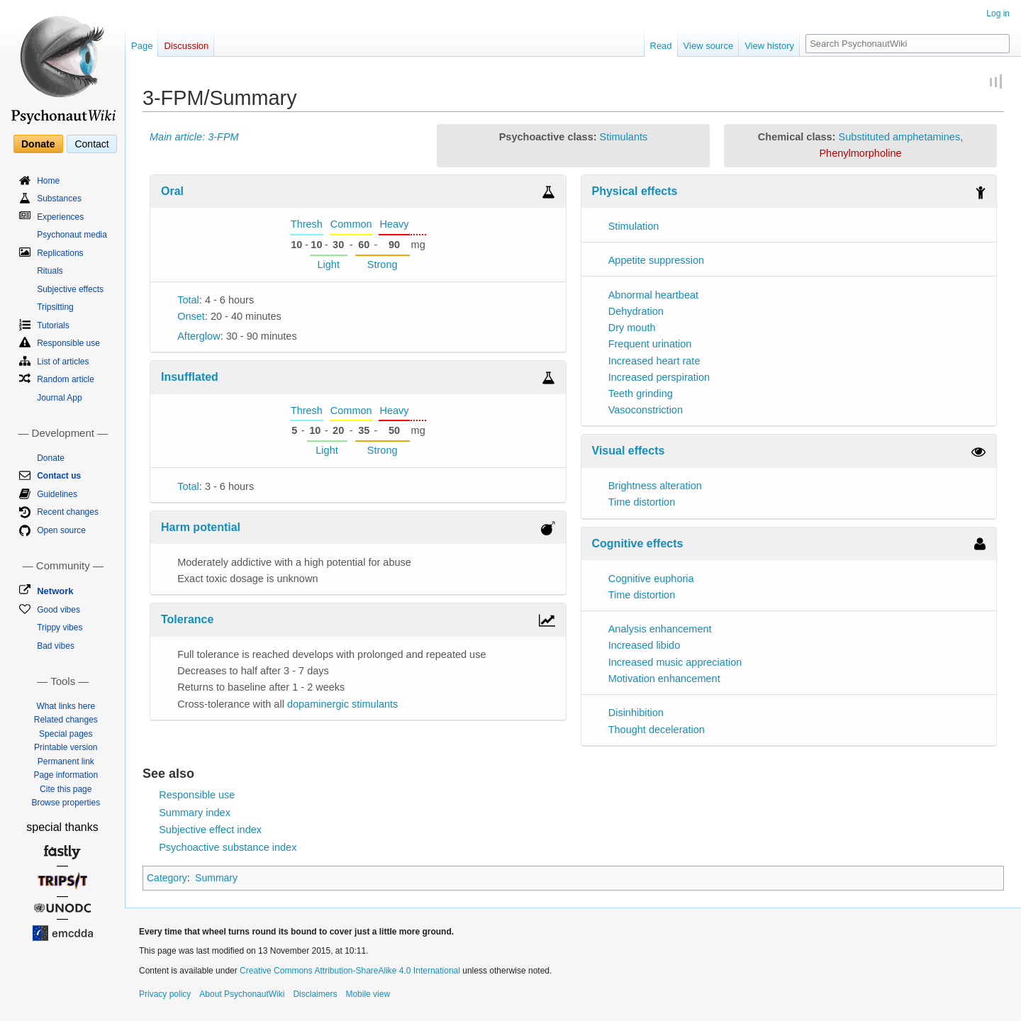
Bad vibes (55, 646)
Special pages (65, 734)
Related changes (66, 720)
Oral (172, 191)
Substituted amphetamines (899, 137)
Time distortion (642, 502)
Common (351, 224)
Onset (191, 316)
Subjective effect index (210, 829)
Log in (998, 13)
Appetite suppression (656, 260)
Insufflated (189, 377)
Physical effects (635, 191)
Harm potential (200, 527)
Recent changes (68, 512)
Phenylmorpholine (860, 153)
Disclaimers (315, 994)
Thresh (307, 224)
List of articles (63, 362)
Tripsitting (55, 307)
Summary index (194, 812)
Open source (61, 530)
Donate (38, 144)
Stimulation (633, 226)
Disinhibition (636, 712)
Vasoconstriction (645, 409)
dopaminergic (318, 704)
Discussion (186, 45)
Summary (216, 877)
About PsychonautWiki (241, 994)
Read (661, 45)
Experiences (60, 217)
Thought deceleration (656, 729)
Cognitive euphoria (651, 578)
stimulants (375, 704)
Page (141, 45)
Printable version (65, 747)
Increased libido (644, 645)
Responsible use (197, 794)
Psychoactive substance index (227, 847)
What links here (65, 706)
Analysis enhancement (660, 629)
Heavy (393, 224)
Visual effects (628, 451)
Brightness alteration (655, 485)
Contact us (59, 476)
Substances (59, 198)
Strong (382, 264)
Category (167, 877)
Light (328, 264)
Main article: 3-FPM (194, 137)
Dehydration (636, 311)
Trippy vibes (59, 627)
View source (709, 45)
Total (188, 300)
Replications (60, 253)
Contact (91, 144)
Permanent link (66, 761)
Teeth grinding (640, 393)
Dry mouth (632, 327)
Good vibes (58, 610)
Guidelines (57, 494)
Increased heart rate (654, 361)
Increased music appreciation (675, 662)
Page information (65, 775)
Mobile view (367, 994)
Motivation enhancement (664, 678)
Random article (65, 379)
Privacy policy (165, 994)
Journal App (59, 398)
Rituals (50, 271)
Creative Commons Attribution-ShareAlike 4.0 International (350, 971)
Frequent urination (650, 344)
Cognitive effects (638, 543)
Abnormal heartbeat (653, 295)
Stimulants (624, 137)
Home (48, 181)
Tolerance (187, 619)
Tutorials (53, 325)
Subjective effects (70, 289)
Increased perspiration (659, 377)
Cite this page (65, 789)
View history (769, 45)
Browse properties (65, 803)
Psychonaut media (72, 235)
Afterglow (198, 336)
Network (55, 591)
